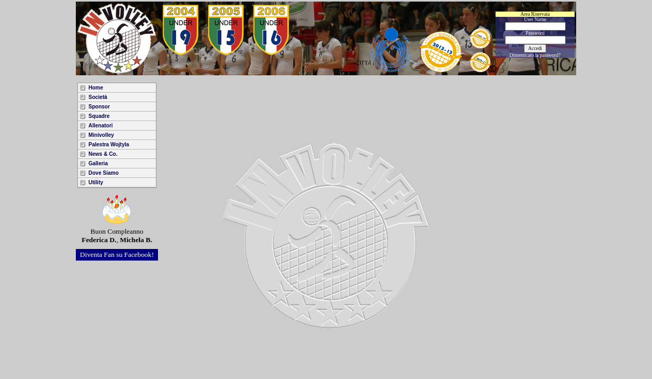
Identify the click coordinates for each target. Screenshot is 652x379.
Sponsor (99, 106)
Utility (95, 182)
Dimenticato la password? (535, 55)
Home (95, 88)
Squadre (99, 116)
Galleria (98, 163)
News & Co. (102, 154)
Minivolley (101, 135)
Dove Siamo (103, 173)
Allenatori (100, 125)
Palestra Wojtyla (108, 144)
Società (97, 97)
